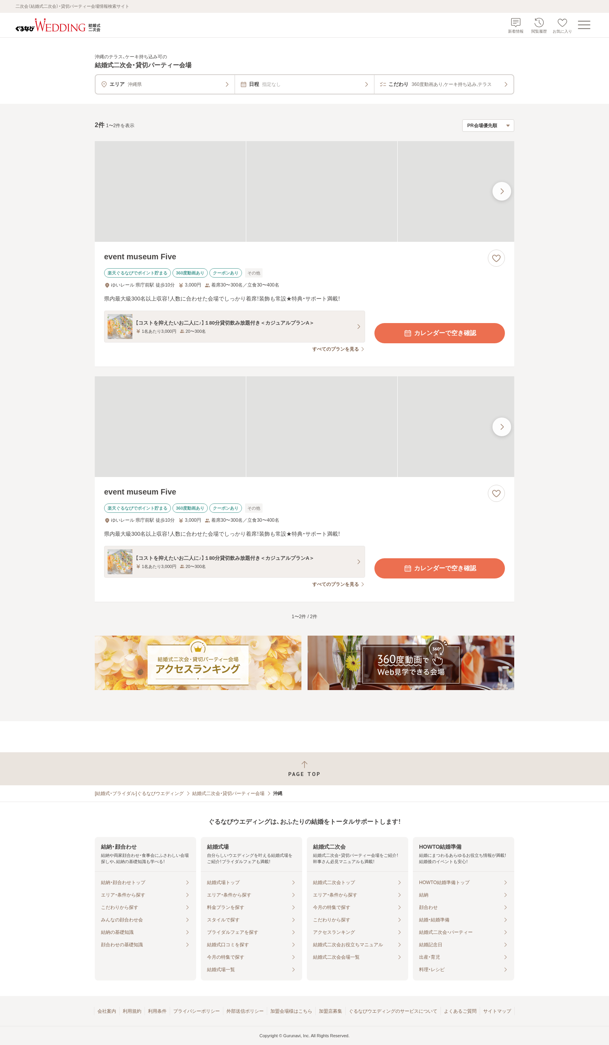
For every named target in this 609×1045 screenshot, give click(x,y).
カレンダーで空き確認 (439, 333)
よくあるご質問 (460, 1011)
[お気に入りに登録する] (496, 258)
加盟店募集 (330, 1011)
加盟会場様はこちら (291, 1011)
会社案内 (106, 1011)
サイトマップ (497, 1011)
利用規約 (132, 1011)
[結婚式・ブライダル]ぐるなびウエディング (139, 793)
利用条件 (157, 1011)
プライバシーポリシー (196, 1011)
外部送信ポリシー (245, 1011)
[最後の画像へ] (501, 191)
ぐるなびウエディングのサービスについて (393, 1011)
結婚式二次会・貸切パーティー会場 (228, 793)
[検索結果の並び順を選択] (488, 125)
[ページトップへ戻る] (304, 768)
